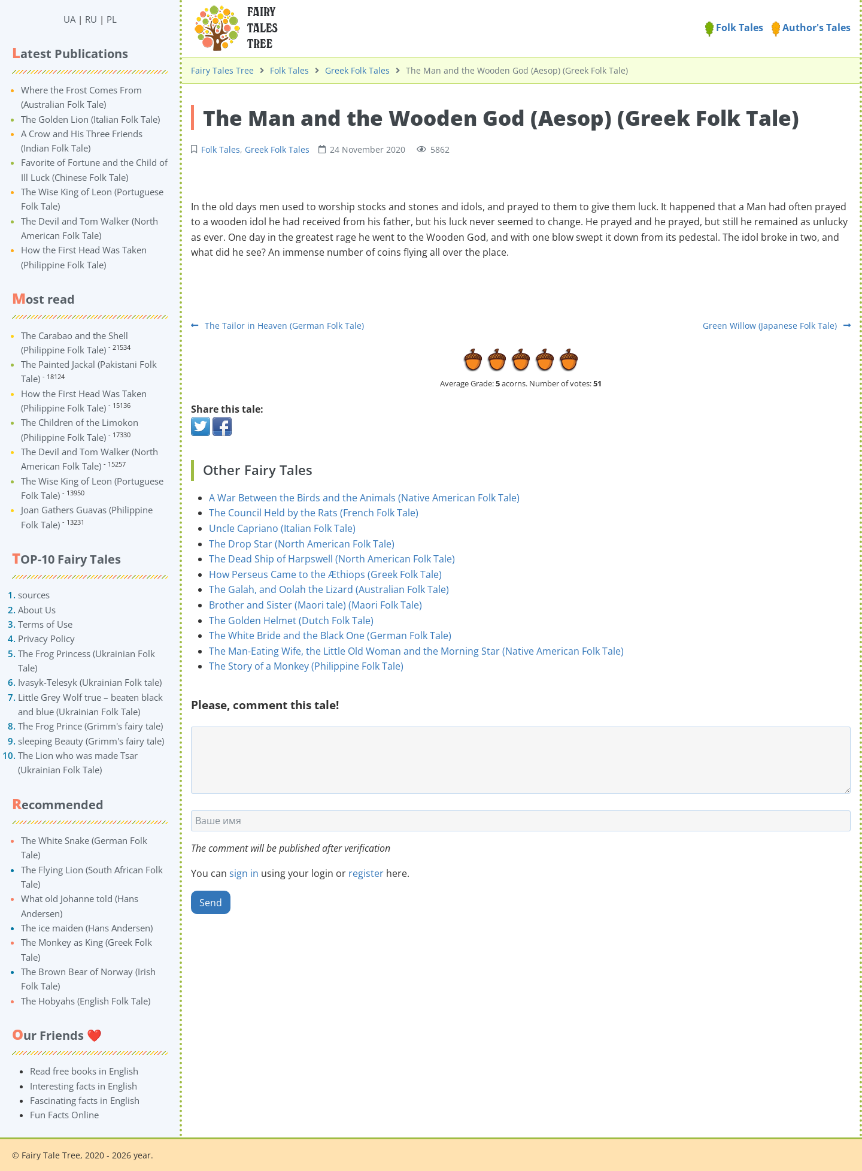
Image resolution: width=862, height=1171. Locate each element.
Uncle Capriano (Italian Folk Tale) (282, 528)
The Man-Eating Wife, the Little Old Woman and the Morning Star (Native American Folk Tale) (416, 651)
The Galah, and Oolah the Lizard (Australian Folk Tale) (329, 589)
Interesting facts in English (83, 1086)
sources (34, 595)
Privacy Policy (46, 638)
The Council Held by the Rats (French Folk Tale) (313, 512)
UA (69, 19)
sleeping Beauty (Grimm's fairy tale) (91, 741)
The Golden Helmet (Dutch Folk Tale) (291, 620)
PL (112, 19)
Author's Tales (811, 27)
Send (210, 902)
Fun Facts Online (64, 1115)
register (366, 873)
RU (91, 19)
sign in (244, 873)
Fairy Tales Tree (222, 70)
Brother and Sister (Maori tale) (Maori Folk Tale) (315, 605)
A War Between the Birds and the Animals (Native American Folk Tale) (364, 497)
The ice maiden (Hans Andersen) (87, 928)
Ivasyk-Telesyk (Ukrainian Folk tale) (90, 682)
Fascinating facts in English (84, 1100)
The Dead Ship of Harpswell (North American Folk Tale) (332, 558)
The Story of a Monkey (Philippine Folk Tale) (306, 666)
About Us (37, 610)
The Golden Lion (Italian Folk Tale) (90, 119)
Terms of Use (45, 624)
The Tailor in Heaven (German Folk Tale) (277, 325)
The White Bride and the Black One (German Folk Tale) (330, 635)
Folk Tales (734, 27)
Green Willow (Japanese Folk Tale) (777, 325)
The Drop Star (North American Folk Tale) (301, 543)
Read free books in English (84, 1071)
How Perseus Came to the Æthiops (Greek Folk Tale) (325, 574)
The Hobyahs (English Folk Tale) (85, 1001)
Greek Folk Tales (357, 70)
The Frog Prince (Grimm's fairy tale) (90, 726)
